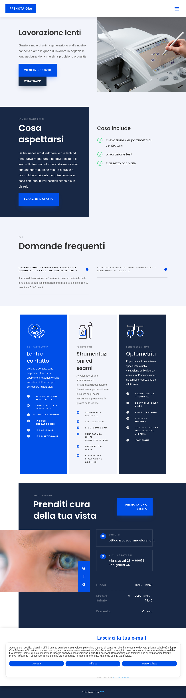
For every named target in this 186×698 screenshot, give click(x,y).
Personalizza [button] (149, 663)
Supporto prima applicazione (46, 398)
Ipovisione (142, 440)
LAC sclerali (44, 430)
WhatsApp (32, 81)
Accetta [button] (36, 663)
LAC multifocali (46, 436)
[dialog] (93, 660)
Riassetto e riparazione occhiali (93, 458)
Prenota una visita (136, 507)
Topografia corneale (93, 414)
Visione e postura (141, 420)
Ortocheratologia (46, 414)
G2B (102, 692)
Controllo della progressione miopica (146, 430)
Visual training (146, 412)
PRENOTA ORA (20, 9)
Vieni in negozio (37, 70)
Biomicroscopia (96, 427)
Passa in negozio (38, 199)
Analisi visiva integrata (145, 395)
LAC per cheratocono (45, 422)
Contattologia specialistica (46, 407)
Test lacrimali (95, 421)
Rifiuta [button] (93, 663)
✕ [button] (176, 647)
